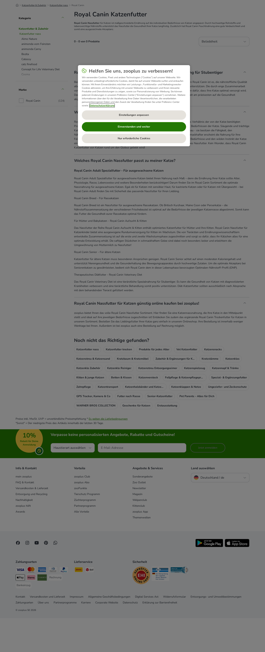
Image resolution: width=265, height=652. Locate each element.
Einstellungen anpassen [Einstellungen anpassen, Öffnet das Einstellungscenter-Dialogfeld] (134, 115)
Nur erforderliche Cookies (134, 138)
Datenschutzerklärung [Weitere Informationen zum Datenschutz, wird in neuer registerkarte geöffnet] (102, 105)
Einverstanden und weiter (134, 127)
